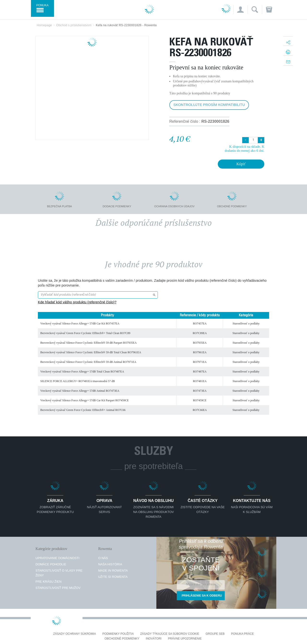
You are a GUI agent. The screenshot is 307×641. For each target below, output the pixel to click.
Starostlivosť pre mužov (58, 588)
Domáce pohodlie (50, 564)
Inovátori (154, 638)
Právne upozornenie (185, 638)
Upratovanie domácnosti (57, 558)
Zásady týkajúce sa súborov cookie (169, 633)
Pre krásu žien (48, 581)
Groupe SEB (215, 633)
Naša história (110, 564)
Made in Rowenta (113, 570)
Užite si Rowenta (113, 577)
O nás (103, 558)
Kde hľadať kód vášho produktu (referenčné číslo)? (77, 302)
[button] (240, 9)
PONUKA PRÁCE (242, 633)
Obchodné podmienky (122, 638)
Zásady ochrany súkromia (74, 633)
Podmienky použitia (118, 633)
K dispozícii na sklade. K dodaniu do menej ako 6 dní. (244, 149)
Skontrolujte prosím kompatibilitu (209, 105)
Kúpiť (241, 164)
